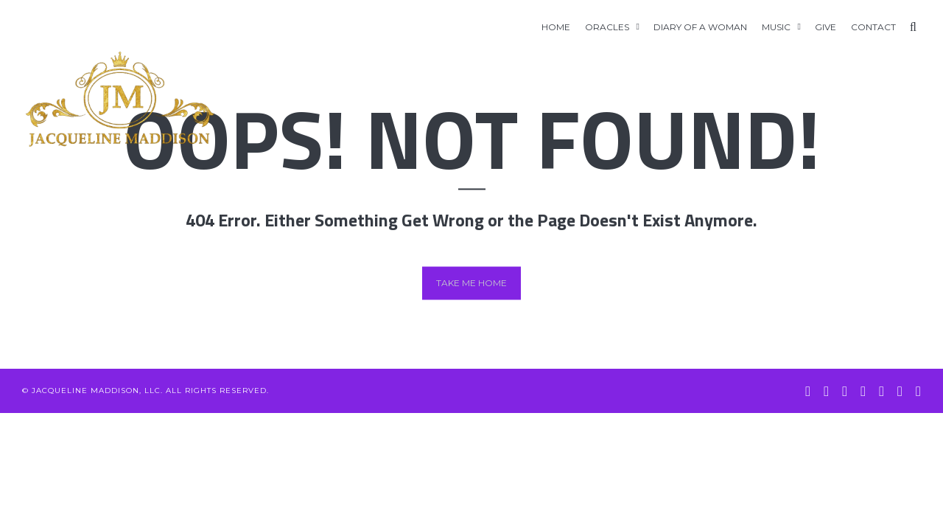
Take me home (471, 282)
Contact (873, 26)
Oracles (607, 26)
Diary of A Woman (700, 26)
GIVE (825, 26)
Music (776, 26)
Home (555, 26)
